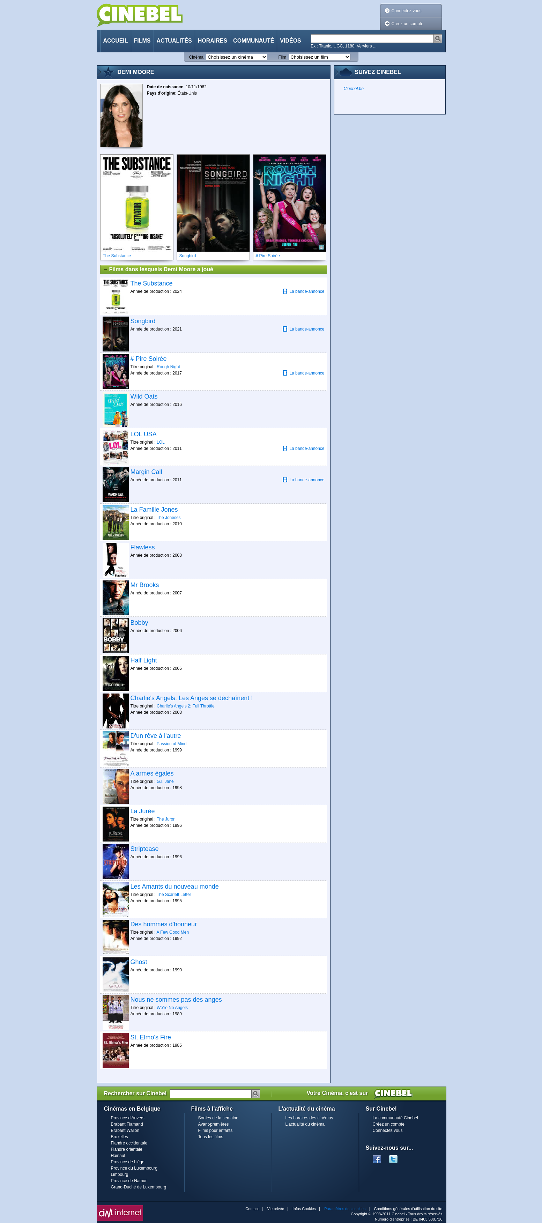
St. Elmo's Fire (151, 1037)
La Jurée (143, 811)
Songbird (143, 321)
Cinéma (196, 57)
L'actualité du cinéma (305, 1124)
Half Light (144, 660)
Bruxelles (119, 1136)
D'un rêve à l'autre (156, 735)
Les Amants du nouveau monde (175, 886)
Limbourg (119, 1174)
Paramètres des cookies (344, 1209)
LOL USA (144, 434)
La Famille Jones (154, 509)
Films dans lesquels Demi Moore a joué (158, 269)
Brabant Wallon (125, 1130)
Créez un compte (407, 23)
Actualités (174, 41)
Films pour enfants (215, 1130)
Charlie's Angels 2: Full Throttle (185, 706)
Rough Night (168, 366)
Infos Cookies (304, 1209)
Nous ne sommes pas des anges (176, 999)
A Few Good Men (172, 932)
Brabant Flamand (127, 1124)
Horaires (212, 41)
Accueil (115, 41)
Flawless (143, 547)
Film (283, 57)
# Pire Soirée (149, 358)
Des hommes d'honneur (164, 924)
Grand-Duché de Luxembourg (138, 1187)
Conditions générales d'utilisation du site (408, 1209)
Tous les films (210, 1136)
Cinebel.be (354, 88)
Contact (252, 1209)
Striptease (145, 848)
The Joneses (169, 517)
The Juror (166, 819)
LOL (161, 442)
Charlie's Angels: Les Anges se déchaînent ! (192, 698)
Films (142, 41)
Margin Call (146, 471)
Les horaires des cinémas (309, 1117)
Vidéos (290, 41)
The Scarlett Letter (174, 894)
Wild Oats (144, 396)
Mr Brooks (145, 584)
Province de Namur (129, 1180)
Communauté (253, 41)
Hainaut (118, 1155)
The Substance (152, 283)
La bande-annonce (303, 291)
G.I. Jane (165, 781)
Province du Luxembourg (134, 1168)
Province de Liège (127, 1161)
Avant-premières (213, 1124)
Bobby (139, 622)
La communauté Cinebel (395, 1117)
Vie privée (275, 1209)
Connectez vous (407, 10)
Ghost (139, 961)
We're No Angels (172, 1007)
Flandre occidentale (129, 1143)
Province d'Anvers (127, 1117)
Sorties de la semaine (218, 1117)
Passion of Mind (171, 743)
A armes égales (152, 773)
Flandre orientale (126, 1149)
